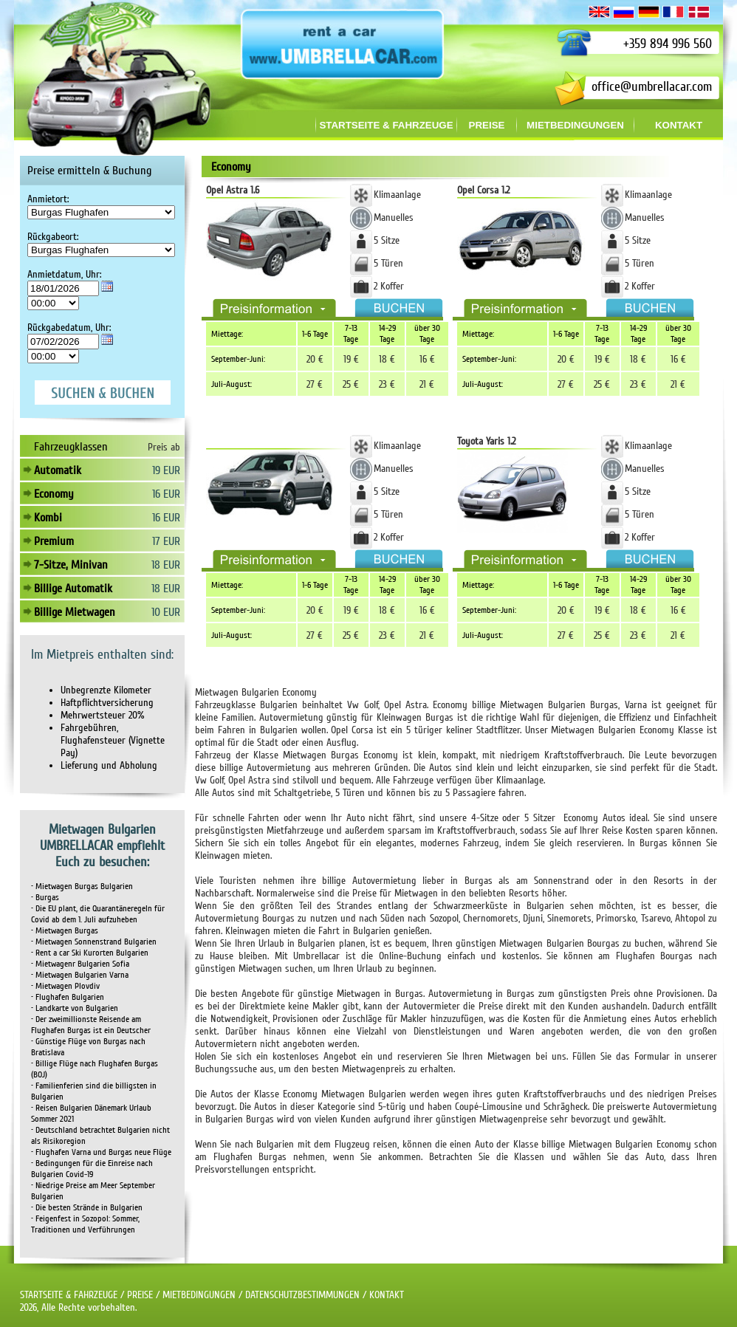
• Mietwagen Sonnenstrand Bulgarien (94, 941)
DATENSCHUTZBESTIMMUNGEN (302, 1295)
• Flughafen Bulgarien (67, 997)
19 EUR (166, 470)
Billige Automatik (73, 588)
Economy (54, 494)
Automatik (57, 470)
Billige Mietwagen (74, 612)
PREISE (140, 1295)
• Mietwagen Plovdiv (65, 986)
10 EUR (165, 612)
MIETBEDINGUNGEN (199, 1295)
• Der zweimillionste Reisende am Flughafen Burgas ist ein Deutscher (91, 1025)
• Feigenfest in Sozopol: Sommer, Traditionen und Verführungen (85, 1224)
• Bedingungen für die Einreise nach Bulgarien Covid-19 (92, 1169)
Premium (54, 541)
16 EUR (166, 494)
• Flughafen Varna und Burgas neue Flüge (101, 1152)
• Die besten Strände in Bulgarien (87, 1207)
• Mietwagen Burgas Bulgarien (82, 886)
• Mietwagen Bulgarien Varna (79, 975)
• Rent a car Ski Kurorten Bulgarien (89, 953)
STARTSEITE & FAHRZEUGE (68, 1295)
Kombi (48, 517)
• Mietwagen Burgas (64, 930)
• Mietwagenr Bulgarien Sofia (80, 964)
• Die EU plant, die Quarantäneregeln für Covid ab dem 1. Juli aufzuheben (98, 914)
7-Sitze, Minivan (71, 565)
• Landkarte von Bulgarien (74, 1008)
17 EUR (166, 541)
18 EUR (165, 565)
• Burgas (45, 897)
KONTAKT (386, 1295)
